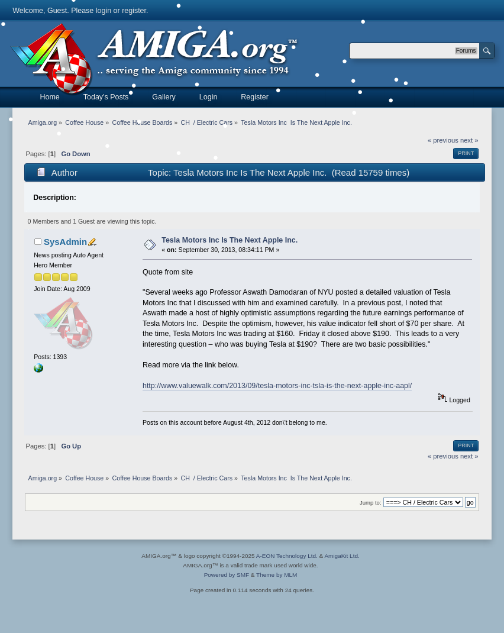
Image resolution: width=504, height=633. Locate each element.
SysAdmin (65, 242)
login (103, 11)
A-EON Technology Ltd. (287, 556)
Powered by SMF (226, 574)
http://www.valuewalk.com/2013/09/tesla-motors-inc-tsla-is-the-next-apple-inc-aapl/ (277, 386)
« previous (443, 140)
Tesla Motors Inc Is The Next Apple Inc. (229, 240)
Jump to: (371, 502)
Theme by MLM (276, 574)
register (134, 11)
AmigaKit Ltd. (341, 556)
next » (469, 140)
